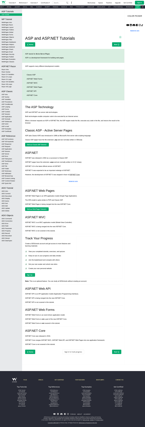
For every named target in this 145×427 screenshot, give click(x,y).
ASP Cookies (6, 111)
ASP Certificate (6, 131)
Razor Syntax (6, 72)
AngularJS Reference (54, 404)
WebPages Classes (8, 61)
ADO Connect (6, 193)
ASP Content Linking (8, 178)
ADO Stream (6, 238)
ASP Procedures (7, 102)
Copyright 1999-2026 (53, 423)
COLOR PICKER (135, 16)
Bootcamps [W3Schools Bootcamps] (91, 3)
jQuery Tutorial (21, 406)
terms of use (86, 420)
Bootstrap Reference (54, 399)
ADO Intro (5, 191)
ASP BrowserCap (7, 176)
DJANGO (39, 7)
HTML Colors (54, 401)
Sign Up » (30, 275)
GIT (109, 7)
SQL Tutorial (22, 396)
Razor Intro (5, 69)
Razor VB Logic (7, 86)
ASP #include (6, 119)
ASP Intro (5, 94)
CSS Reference (54, 391)
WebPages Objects (8, 37)
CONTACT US (119, 380)
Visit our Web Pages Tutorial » (37, 209)
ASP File (4, 166)
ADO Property (6, 231)
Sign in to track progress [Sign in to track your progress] (73, 352)
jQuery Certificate (118, 400)
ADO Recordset (7, 196)
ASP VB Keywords (8, 141)
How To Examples (86, 394)
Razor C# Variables (8, 74)
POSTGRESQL (118, 7)
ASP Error (5, 156)
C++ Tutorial (22, 404)
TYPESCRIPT (80, 7)
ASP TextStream (7, 161)
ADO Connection (7, 221)
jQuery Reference (54, 406)
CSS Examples (86, 391)
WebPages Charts (7, 49)
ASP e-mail (5, 126)
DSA (71, 7)
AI (142, 7)
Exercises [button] (34, 3)
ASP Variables (6, 99)
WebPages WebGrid (8, 47)
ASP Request (6, 146)
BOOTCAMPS (100, 380)
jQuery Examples (86, 406)
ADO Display (6, 198)
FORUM (73, 414)
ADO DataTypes (7, 240)
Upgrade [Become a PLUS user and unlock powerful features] (118, 3)
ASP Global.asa (7, 121)
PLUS (25, 380)
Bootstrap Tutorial (21, 400)
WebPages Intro (7, 22)
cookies (92, 420)
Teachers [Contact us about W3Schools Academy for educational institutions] (109, 3)
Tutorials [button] (12, 3)
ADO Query (5, 201)
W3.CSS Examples (86, 399)
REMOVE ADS (73, 181)
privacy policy (99, 420)
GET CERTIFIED (59, 380)
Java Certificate (118, 401)
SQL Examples (86, 396)
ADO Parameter (7, 228)
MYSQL (9, 7)
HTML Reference (54, 390)
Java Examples (86, 403)
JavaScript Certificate (118, 393)
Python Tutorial (22, 397)
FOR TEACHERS (80, 380)
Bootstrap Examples (86, 400)
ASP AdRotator (6, 173)
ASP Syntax (5, 97)
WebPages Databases (9, 42)
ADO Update (6, 208)
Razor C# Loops (7, 77)
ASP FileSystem (7, 159)
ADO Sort (5, 203)
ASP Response (6, 144)
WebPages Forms (7, 34)
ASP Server (5, 154)
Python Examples (86, 397)
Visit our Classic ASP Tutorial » (37, 144)
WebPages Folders (8, 30)
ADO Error (5, 223)
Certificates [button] (45, 3)
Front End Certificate (118, 394)
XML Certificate (118, 406)
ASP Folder (5, 168)
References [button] (23, 3)
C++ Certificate (118, 403)
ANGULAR (90, 7)
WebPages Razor (7, 25)
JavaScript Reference (54, 393)
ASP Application (7, 116)
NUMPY (47, 7)
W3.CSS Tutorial (22, 399)
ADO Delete (5, 211)
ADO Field (5, 226)
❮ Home (30, 44)
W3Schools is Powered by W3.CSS (88, 423)
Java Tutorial (22, 403)
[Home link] (3, 2)
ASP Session (6, 114)
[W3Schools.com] (14, 381)
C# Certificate (118, 404)
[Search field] (60, 2)
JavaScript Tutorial (21, 393)
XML (31, 7)
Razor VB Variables (8, 82)
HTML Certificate (118, 390)
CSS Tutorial (22, 391)
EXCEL (25, 7)
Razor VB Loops (7, 84)
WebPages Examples (8, 59)
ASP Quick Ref (6, 183)
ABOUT (79, 414)
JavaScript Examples (86, 393)
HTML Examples (86, 390)
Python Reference (54, 396)
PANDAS (55, 7)
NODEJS (64, 7)
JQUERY (17, 7)
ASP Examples (6, 129)
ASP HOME (5, 14)
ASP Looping (6, 107)
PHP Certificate (118, 399)
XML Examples (86, 404)
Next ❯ (116, 44)
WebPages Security (8, 54)
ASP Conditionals (7, 104)
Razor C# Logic (7, 79)
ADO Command (7, 218)
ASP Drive (5, 163)
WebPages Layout (7, 27)
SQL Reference (54, 394)
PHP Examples (86, 401)
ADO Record (6, 233)
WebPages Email (7, 52)
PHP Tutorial (22, 401)
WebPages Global (7, 32)
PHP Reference (54, 400)
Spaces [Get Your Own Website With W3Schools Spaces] (100, 3)
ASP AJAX (5, 124)
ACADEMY (87, 414)
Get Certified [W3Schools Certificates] (128, 3)
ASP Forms (5, 109)
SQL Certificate (118, 396)
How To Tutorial (22, 394)
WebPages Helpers (8, 44)
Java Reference (54, 403)
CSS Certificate (118, 391)
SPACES (40, 380)
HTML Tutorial (21, 390)
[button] (67, 2)
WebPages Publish (8, 57)
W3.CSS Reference (54, 397)
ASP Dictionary (6, 171)
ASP (137, 7)
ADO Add (5, 206)
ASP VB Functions (7, 139)
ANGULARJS (101, 7)
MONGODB (129, 7)
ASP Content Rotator (8, 181)
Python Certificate (118, 397)
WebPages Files (7, 39)
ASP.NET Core (75, 174)
